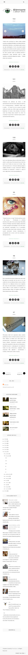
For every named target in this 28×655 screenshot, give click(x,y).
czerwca (7, 482)
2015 (5, 445)
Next (23, 31)
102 (14, 19)
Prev (5, 31)
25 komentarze (7, 246)
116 (9, 552)
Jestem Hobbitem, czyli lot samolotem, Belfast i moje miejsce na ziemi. (14, 526)
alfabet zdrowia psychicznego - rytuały (15, 407)
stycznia (7, 488)
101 (14, 79)
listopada (7, 455)
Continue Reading (14, 120)
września (7, 476)
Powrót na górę (20, 653)
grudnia (7, 453)
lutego (6, 486)
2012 (5, 451)
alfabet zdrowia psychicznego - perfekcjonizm (13, 415)
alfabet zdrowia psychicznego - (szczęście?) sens (14, 400)
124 (9, 577)
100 (14, 137)
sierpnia (7, 478)
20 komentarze (7, 302)
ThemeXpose (15, 648)
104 (9, 589)
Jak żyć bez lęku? (14, 427)
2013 (5, 449)
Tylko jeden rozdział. (13, 500)
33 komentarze (7, 128)
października (8, 474)
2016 (5, 443)
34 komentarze (7, 69)
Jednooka (22, 69)
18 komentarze (7, 363)
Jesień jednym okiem (14, 422)
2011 (5, 491)
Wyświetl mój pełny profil (8, 387)
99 (14, 192)
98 (14, 256)
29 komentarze (7, 182)
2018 (5, 439)
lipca (6, 480)
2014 (5, 447)
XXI (4, 613)
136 (9, 602)
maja (6, 484)
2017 (5, 441)
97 (14, 312)
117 (9, 539)
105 (9, 512)
